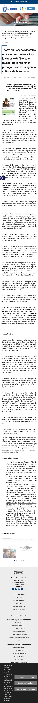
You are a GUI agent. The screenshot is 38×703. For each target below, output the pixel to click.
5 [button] (23, 560)
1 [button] (14, 560)
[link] (2, 178)
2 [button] (16, 560)
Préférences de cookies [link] (25, 689)
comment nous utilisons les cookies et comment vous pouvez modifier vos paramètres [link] (8, 694)
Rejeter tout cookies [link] (26, 683)
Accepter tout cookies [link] (25, 677)
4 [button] (21, 560)
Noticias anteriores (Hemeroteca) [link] (17, 32)
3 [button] (19, 560)
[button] (31, 8)
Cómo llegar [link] (19, 586)
